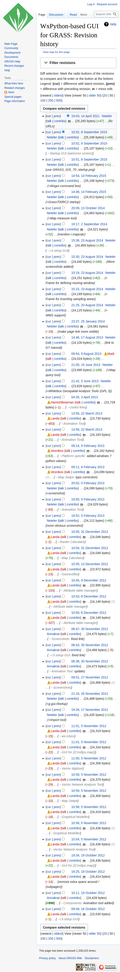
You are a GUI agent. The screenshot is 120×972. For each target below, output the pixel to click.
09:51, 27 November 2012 (89, 677)
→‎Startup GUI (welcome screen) (69, 153)
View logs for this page (56, 51)
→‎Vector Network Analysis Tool (81, 784)
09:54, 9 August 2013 (86, 354)
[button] (78, 63)
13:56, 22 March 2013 (86, 413)
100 (42, 100)
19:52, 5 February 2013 (88, 515)
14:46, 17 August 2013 (87, 337)
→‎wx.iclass (67, 736)
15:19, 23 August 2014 (87, 273)
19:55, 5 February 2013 (88, 499)
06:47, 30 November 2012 (89, 629)
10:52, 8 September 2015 (89, 132)
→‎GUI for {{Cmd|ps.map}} (77, 752)
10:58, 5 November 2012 (88, 807)
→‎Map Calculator (71, 558)
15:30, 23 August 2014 (87, 256)
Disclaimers (92, 958)
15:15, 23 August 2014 (87, 289)
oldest (58, 95)
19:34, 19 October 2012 (88, 855)
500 (58, 100)
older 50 (94, 95)
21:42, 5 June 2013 (85, 381)
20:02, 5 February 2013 (88, 483)
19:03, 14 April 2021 (85, 116)
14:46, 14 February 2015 (88, 192)
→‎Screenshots (58, 639)
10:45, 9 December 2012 (88, 580)
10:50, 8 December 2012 (88, 612)
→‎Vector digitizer (71, 768)
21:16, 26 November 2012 (89, 693)
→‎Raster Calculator (71, 542)
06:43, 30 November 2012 (89, 645)
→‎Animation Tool (72, 423)
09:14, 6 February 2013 (88, 446)
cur (49, 132)
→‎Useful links (76, 407)
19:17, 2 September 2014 (89, 224)
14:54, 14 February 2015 (88, 176)
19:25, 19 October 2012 (88, 871)
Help (113, 24)
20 (105, 95)
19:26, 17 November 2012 (89, 709)
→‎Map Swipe (64, 477)
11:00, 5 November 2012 (88, 758)
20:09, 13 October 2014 (88, 208)
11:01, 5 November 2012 (88, 726)
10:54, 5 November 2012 (88, 839)
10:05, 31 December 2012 (89, 531)
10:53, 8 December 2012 (88, 596)
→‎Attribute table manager (78, 590)
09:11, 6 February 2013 (88, 467)
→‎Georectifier (68, 574)
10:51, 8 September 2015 (89, 159)
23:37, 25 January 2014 (88, 321)
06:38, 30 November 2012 (89, 661)
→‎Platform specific (72, 456)
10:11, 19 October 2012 (88, 893)
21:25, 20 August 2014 (87, 305)
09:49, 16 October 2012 (88, 909)
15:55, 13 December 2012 (89, 564)
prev (57, 116)
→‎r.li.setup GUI (57, 250)
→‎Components (70, 903)
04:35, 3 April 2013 (84, 397)
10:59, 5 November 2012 (88, 774)
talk (49, 121)
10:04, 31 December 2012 (89, 548)
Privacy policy (47, 958)
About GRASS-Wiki (70, 958)
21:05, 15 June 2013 (85, 365)
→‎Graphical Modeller (73, 817)
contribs (59, 121)
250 (50, 100)
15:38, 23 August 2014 (87, 240)
